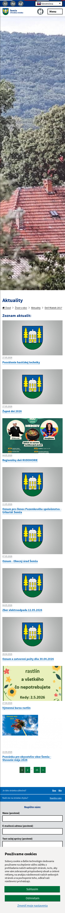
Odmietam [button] (32, 898)
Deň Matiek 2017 (53, 307)
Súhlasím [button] (32, 889)
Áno (54, 790)
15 (37, 769)
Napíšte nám (56, 798)
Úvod (6, 307)
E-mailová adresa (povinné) (17, 825)
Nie (60, 790)
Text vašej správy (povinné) (17, 838)
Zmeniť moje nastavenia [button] (32, 905)
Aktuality (36, 307)
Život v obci (21, 307)
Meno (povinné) (11, 813)
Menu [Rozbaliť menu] (55, 11)
